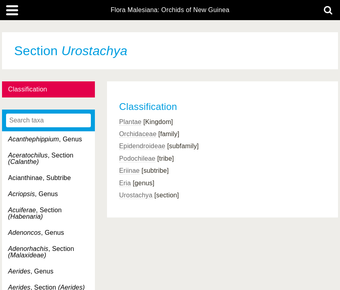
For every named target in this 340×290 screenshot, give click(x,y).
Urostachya (136, 195)
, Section (40, 158)
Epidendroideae (142, 146)
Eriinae (129, 170)
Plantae (130, 121)
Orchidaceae (137, 133)
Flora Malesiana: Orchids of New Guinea (170, 10)
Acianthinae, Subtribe (39, 177)
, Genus (45, 139)
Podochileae (137, 158)
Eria (125, 183)
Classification (27, 89)
